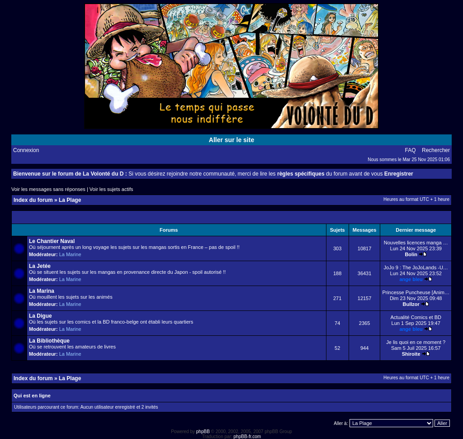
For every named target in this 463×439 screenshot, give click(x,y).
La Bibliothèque (49, 341)
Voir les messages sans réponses (48, 189)
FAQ (410, 150)
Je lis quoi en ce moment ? (415, 342)
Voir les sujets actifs (111, 189)
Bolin (411, 254)
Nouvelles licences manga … (416, 242)
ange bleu (411, 279)
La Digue (40, 316)
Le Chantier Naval (52, 241)
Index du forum (33, 200)
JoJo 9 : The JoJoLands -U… (416, 267)
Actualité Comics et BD (415, 317)
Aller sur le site (231, 139)
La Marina (41, 291)
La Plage (70, 200)
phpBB (203, 431)
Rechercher (436, 150)
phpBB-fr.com (247, 436)
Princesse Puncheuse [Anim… (415, 292)
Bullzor (411, 304)
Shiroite (411, 354)
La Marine (70, 254)
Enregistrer (398, 174)
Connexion (26, 150)
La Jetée (40, 266)
